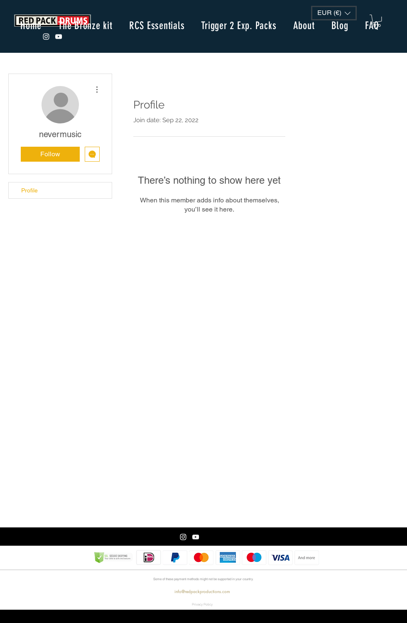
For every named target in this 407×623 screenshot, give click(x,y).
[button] (334, 13)
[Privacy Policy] (202, 604)
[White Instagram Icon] (46, 36)
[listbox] (334, 13)
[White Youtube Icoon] (58, 36)
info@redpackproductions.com (202, 591)
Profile (29, 190)
